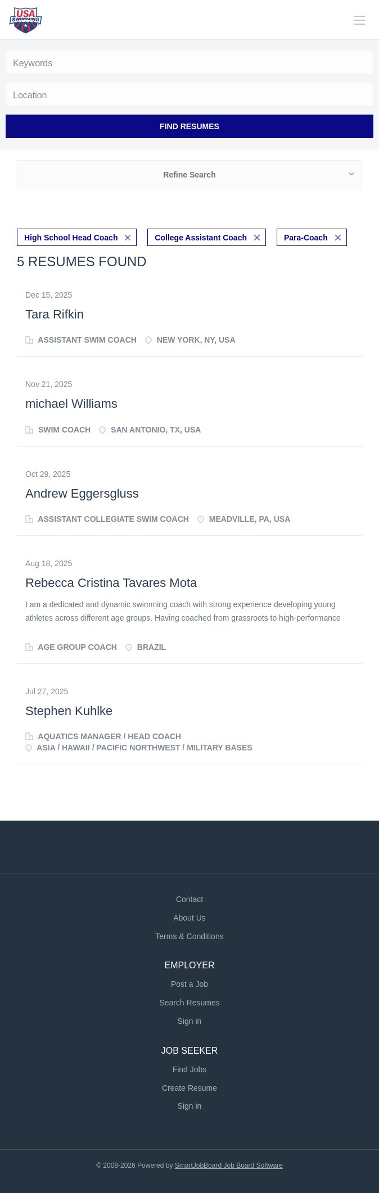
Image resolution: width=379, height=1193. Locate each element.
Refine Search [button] (189, 174)
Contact (189, 899)
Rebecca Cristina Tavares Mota (111, 583)
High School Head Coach (71, 237)
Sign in (190, 1021)
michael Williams (71, 404)
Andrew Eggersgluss (82, 493)
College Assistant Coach (201, 237)
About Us (189, 917)
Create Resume (189, 1087)
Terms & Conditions (189, 936)
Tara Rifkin (54, 314)
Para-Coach (306, 237)
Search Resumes (189, 1002)
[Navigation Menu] (359, 20)
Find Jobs (190, 1069)
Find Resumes (189, 126)
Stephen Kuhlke (68, 711)
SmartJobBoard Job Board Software (229, 1165)
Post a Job (189, 984)
